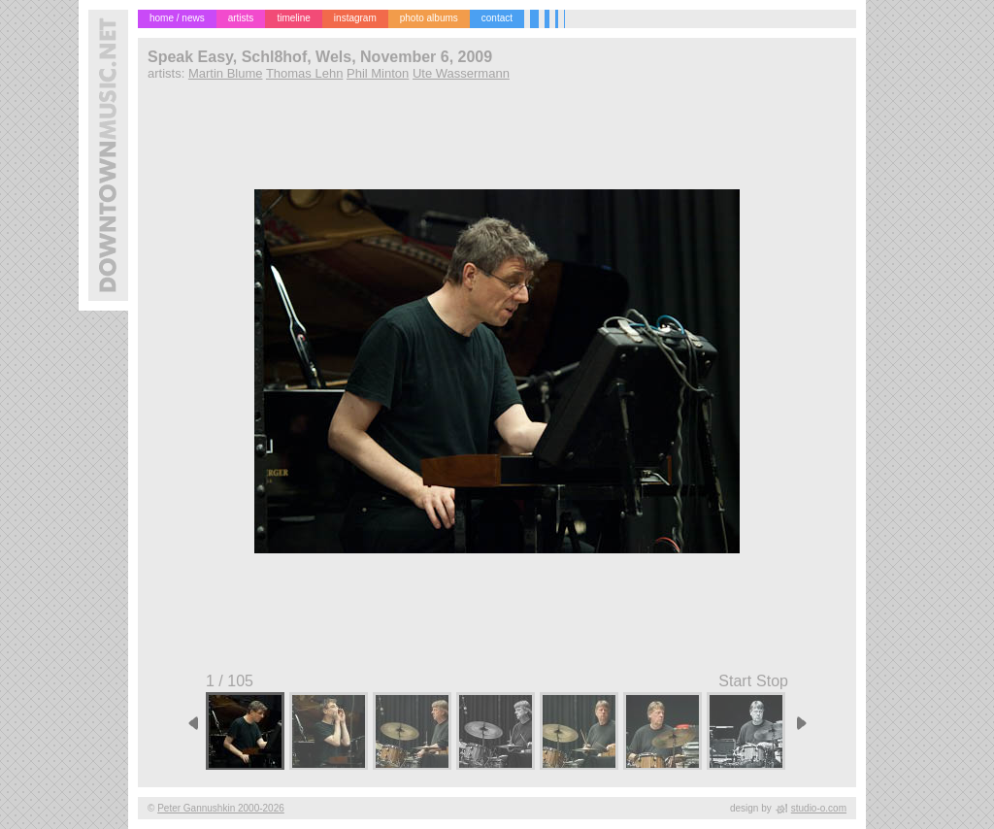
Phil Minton (378, 73)
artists (241, 18)
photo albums (429, 18)
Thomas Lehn (305, 73)
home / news (177, 18)
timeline (293, 18)
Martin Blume (225, 73)
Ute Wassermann (461, 73)
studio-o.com (818, 808)
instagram (355, 18)
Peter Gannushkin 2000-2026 (220, 808)
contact (497, 18)
